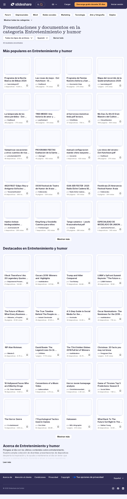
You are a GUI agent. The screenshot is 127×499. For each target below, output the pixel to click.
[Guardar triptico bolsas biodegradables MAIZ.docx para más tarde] (27, 229)
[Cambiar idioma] (53, 4)
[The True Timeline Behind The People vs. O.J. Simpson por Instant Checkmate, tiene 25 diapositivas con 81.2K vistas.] (47, 306)
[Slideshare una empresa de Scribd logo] (21, 4)
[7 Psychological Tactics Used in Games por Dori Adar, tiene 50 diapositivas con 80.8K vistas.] (47, 414)
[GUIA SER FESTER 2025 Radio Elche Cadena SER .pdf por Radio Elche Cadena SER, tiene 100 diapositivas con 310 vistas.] (79, 181)
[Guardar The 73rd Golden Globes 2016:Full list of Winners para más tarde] (89, 355)
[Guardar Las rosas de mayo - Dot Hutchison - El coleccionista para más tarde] (58, 85)
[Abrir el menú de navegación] (4, 4)
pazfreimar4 (43, 120)
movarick (73, 156)
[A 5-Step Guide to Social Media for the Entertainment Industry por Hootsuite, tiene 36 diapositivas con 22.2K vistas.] (79, 306)
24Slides (41, 353)
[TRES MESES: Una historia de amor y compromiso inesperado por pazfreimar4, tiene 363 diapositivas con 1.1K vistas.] (47, 109)
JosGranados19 (13, 228)
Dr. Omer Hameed (14, 389)
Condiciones (40, 477)
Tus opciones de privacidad (88, 477)
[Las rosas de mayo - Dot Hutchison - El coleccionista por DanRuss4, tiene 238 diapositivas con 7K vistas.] (47, 73)
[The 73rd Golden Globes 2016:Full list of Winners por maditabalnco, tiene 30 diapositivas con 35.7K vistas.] (79, 342)
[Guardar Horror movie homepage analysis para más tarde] (89, 391)
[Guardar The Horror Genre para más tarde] (27, 426)
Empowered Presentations (15, 281)
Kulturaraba (42, 192)
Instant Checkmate (45, 317)
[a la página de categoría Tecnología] (80, 15)
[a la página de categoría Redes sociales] (49, 15)
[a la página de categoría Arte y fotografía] (97, 15)
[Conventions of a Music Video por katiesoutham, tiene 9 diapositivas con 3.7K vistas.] (47, 378)
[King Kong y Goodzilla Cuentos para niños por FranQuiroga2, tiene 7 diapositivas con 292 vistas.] (47, 217)
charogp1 (41, 156)
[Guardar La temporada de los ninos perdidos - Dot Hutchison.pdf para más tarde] (27, 121)
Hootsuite (73, 317)
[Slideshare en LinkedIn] (123, 488)
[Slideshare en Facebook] (118, 488)
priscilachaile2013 (14, 156)
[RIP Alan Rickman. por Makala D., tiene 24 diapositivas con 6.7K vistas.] (16, 342)
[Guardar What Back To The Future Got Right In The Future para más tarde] (120, 426)
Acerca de (7, 477)
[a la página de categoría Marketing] (65, 15)
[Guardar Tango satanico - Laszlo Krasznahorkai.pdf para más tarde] (89, 229)
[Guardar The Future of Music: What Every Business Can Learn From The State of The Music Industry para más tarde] (27, 319)
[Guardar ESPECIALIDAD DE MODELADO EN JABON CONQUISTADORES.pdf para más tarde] (120, 229)
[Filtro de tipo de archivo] (18, 38)
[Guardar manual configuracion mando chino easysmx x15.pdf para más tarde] (89, 157)
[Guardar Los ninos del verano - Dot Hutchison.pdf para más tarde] (120, 157)
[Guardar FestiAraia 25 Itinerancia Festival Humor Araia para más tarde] (120, 193)
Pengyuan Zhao (106, 353)
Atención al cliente (23, 477)
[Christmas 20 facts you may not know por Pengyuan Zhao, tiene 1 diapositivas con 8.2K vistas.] (110, 342)
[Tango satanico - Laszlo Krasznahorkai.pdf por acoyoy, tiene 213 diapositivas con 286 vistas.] (79, 217)
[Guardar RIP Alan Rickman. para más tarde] (27, 355)
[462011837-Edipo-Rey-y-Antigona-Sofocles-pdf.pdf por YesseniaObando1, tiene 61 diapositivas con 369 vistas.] (16, 181)
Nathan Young (106, 425)
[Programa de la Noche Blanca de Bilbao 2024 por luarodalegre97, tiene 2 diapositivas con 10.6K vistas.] (16, 73)
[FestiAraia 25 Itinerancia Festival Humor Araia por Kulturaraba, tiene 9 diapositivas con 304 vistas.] (110, 181)
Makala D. (11, 353)
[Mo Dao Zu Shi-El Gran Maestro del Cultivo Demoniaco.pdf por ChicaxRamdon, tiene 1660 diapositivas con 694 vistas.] (110, 109)
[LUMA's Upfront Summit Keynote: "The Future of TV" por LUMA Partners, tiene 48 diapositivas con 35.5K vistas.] (110, 270)
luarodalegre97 (13, 84)
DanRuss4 (42, 84)
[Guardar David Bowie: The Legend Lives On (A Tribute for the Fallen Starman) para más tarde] (58, 355)
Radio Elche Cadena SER (78, 192)
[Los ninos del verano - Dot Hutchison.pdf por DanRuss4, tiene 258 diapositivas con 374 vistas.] (110, 145)
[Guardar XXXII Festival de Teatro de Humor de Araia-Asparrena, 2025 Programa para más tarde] (58, 193)
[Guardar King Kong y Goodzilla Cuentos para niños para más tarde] (58, 229)
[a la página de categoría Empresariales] (22, 15)
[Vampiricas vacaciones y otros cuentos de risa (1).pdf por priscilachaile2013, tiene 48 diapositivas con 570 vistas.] (16, 145)
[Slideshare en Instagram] (113, 488)
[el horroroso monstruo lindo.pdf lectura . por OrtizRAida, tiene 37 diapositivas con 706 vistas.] (79, 109)
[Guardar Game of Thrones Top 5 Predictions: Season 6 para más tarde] (120, 391)
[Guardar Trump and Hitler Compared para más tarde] (89, 283)
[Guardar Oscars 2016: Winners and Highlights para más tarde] (58, 283)
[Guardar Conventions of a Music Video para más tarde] (58, 391)
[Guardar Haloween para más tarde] (89, 426)
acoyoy (72, 228)
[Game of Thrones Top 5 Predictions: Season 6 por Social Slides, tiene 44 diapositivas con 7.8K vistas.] (110, 378)
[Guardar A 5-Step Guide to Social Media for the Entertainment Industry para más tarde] (89, 319)
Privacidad (53, 477)
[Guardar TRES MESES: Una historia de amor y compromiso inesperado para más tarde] (58, 121)
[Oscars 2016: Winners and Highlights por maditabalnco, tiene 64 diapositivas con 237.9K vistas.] (47, 270)
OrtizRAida (74, 120)
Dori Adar (42, 425)
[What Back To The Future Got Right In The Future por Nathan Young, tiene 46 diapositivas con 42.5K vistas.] (110, 414)
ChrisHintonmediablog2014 (78, 389)
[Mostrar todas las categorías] (18, 20)
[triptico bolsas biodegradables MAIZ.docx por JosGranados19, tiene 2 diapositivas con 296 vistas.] (16, 217)
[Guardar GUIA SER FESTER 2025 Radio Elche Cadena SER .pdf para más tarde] (89, 193)
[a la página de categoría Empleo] (112, 15)
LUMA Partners (106, 281)
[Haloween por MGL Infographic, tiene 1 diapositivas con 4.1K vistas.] (79, 414)
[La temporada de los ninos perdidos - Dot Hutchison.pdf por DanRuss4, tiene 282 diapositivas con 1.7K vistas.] (16, 109)
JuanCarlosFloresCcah (109, 228)
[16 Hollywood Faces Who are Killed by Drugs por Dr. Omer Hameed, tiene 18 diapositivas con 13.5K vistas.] (16, 378)
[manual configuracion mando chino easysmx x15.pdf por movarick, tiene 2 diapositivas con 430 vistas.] (79, 145)
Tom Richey (74, 281)
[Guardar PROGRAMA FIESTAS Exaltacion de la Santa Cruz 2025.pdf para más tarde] (58, 157)
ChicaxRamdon (106, 120)
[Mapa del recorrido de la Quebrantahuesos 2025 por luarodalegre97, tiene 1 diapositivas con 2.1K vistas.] (110, 73)
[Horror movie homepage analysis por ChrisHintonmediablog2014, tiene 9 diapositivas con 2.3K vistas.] (79, 378)
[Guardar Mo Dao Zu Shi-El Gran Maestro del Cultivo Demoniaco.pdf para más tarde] (120, 121)
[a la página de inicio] (8, 15)
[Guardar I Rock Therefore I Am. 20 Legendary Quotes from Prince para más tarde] (27, 283)
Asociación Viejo (76, 84)
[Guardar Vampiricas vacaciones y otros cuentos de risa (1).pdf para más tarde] (27, 157)
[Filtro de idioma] (42, 38)
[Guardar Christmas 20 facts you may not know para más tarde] (120, 355)
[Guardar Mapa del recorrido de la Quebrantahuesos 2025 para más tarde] (120, 85)
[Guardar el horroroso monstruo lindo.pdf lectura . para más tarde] (89, 121)
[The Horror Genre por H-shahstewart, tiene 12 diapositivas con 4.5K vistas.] (16, 414)
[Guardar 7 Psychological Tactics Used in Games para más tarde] (58, 426)
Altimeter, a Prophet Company (15, 317)
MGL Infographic (76, 425)
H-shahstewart (12, 425)
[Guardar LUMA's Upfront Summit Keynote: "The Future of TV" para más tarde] (120, 283)
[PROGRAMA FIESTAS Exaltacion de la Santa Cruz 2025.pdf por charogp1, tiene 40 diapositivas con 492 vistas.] (47, 145)
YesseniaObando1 (14, 192)
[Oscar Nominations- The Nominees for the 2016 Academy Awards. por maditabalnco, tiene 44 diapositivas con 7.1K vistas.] (110, 306)
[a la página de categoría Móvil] (35, 15)
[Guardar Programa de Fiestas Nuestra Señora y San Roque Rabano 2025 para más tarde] (89, 85)
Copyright (65, 477)
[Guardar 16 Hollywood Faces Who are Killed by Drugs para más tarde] (27, 391)
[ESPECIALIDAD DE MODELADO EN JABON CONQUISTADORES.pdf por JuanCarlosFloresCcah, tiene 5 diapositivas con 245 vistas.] (110, 217)
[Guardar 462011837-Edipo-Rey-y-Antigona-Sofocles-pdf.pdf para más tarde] (27, 193)
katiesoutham (43, 389)
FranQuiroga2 (43, 228)
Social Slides (105, 389)
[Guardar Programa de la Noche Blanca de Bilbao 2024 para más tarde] (27, 85)
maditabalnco (43, 281)
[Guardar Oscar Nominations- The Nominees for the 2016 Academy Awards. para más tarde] (120, 319)
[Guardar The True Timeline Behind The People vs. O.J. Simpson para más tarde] (58, 319)
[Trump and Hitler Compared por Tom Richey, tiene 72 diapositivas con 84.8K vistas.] (79, 270)
